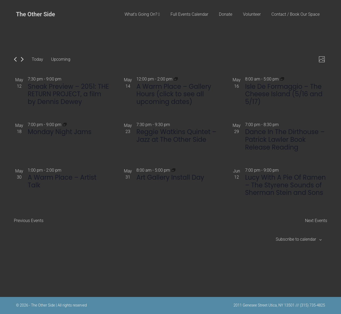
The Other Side (35, 14)
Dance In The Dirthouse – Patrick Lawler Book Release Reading (284, 139)
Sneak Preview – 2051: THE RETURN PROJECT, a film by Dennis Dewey (68, 94)
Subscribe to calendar (296, 239)
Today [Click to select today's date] (37, 59)
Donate (225, 14)
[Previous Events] (15, 59)
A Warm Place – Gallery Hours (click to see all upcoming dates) (173, 94)
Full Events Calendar (189, 14)
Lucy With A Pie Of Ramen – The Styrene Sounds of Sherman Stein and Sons (285, 185)
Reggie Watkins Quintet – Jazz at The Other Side (176, 135)
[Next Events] (22, 59)
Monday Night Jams (59, 131)
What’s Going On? (142, 14)
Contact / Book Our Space (295, 14)
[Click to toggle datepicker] (60, 59)
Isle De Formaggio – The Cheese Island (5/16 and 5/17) (284, 94)
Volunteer (252, 14)
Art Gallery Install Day (170, 177)
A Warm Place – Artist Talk (62, 181)
